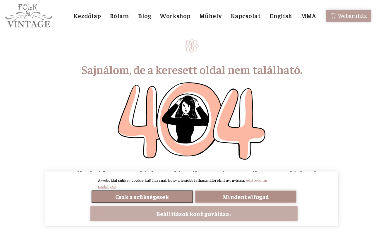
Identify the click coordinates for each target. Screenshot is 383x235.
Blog (144, 15)
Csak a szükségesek (142, 196)
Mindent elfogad (246, 196)
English (280, 15)
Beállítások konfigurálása (192, 213)
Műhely (210, 15)
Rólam (119, 15)
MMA (308, 15)
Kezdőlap (87, 15)
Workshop (175, 15)
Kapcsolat (246, 15)
